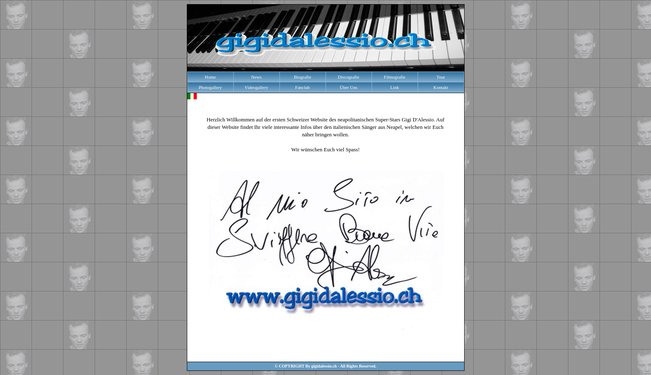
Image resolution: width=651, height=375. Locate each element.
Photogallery (210, 87)
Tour (440, 76)
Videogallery (256, 87)
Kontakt (440, 87)
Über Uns (348, 87)
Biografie (302, 76)
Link (394, 87)
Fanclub (302, 87)
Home (210, 76)
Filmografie (395, 76)
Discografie (348, 76)
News (256, 76)
